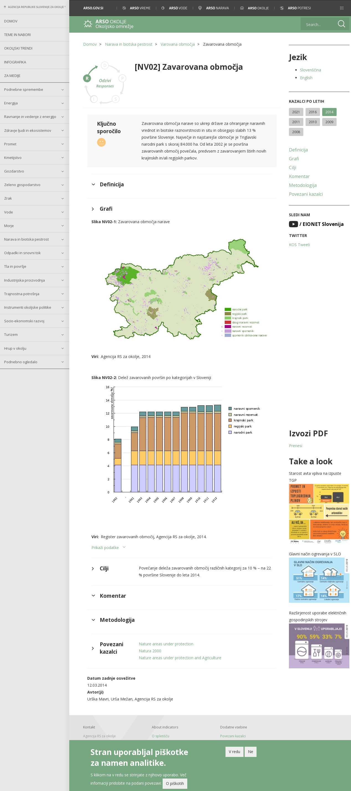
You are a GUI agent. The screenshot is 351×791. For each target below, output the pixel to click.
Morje (9, 225)
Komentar (297, 176)
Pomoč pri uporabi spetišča (173, 739)
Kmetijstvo (13, 157)
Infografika (15, 62)
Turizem (11, 334)
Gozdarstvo (14, 171)
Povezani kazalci (304, 194)
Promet (10, 143)
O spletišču (160, 733)
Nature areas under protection (165, 641)
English (304, 77)
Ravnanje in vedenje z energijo (30, 116)
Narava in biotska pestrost (26, 239)
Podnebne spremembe (23, 89)
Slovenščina (308, 70)
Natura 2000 (149, 648)
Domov (10, 21)
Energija (11, 103)
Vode (8, 212)
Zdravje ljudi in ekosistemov (27, 130)
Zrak (8, 198)
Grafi (292, 159)
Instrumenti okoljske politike (27, 307)
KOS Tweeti (297, 244)
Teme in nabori (17, 34)
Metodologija (301, 185)
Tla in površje (15, 266)
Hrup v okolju (15, 348)
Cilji (290, 167)
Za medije (12, 75)
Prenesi (294, 445)
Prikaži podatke (105, 545)
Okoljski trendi (18, 48)
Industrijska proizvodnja (24, 280)
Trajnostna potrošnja (21, 293)
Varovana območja (178, 44)
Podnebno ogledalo (20, 361)
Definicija (296, 150)
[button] (339, 8)
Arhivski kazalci (231, 739)
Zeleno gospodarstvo (22, 184)
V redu (234, 751)
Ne (250, 751)
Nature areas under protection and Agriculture (179, 655)
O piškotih (175, 783)
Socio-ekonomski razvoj (24, 320)
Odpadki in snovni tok (22, 252)
